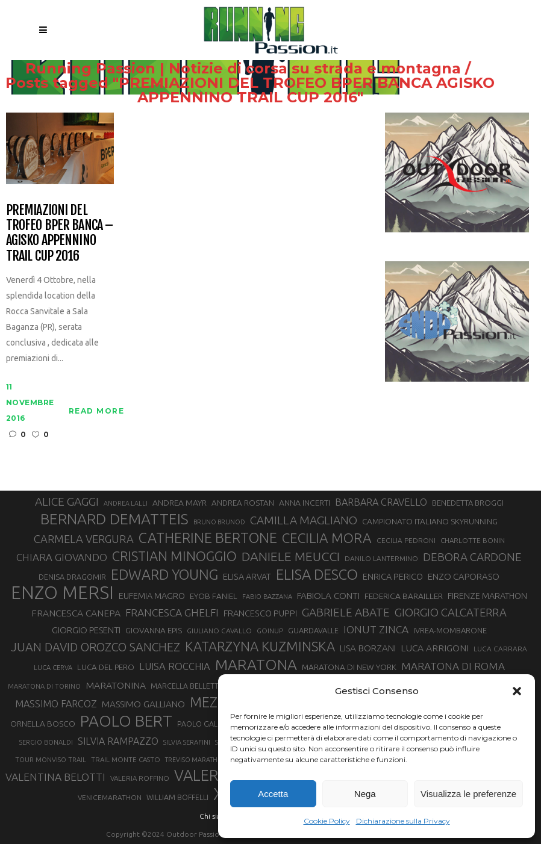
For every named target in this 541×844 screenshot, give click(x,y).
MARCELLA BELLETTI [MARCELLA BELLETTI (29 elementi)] (185, 685)
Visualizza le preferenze (468, 794)
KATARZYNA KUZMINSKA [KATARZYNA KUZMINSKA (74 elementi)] (260, 646)
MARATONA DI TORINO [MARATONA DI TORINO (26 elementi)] (44, 686)
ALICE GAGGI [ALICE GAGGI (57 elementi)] (67, 501)
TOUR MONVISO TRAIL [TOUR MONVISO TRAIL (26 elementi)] (50, 759)
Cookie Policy (327, 820)
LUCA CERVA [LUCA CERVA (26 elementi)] (53, 667)
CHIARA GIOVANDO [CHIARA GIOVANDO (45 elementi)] (61, 557)
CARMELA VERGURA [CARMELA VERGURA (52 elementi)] (84, 539)
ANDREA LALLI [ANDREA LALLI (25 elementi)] (126, 503)
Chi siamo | (217, 816)
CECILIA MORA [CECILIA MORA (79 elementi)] (327, 537)
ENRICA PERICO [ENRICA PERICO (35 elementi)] (393, 577)
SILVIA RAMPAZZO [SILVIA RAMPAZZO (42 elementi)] (118, 741)
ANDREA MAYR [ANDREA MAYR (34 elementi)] (179, 502)
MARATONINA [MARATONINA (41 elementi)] (116, 685)
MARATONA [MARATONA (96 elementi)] (256, 664)
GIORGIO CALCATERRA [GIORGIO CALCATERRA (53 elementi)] (451, 612)
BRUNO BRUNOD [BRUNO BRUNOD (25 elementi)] (219, 522)
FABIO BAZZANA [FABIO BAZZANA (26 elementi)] (267, 596)
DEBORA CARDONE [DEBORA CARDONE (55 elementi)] (472, 556)
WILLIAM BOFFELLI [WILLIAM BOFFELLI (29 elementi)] (177, 797)
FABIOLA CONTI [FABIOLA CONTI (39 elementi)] (328, 596)
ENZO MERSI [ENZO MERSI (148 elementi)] (62, 593)
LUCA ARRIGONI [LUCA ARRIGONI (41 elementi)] (435, 647)
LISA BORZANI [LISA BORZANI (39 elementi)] (368, 648)
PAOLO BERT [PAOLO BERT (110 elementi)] (126, 720)
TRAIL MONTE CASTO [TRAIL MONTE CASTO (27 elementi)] (125, 759)
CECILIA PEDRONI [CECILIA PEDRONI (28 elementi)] (406, 540)
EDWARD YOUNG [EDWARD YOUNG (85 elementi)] (164, 574)
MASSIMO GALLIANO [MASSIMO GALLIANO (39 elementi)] (143, 704)
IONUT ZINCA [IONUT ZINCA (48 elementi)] (375, 629)
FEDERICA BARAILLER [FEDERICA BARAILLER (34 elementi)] (403, 596)
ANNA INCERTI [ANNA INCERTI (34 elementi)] (304, 502)
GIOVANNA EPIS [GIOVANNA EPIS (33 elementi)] (153, 630)
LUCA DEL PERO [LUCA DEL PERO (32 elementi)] (105, 667)
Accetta (273, 794)
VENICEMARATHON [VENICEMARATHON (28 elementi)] (110, 797)
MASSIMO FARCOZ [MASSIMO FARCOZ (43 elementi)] (56, 703)
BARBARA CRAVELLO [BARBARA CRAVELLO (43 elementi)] (381, 502)
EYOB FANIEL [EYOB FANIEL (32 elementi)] (213, 596)
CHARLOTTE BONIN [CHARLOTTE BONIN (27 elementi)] (472, 540)
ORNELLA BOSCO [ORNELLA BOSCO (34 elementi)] (42, 723)
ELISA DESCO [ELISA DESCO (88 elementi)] (317, 575)
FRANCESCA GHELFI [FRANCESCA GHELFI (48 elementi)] (172, 612)
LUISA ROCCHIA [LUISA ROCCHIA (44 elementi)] (174, 666)
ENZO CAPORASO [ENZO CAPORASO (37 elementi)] (463, 576)
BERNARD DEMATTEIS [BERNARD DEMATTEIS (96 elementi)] (114, 519)
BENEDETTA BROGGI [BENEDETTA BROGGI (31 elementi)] (468, 502)
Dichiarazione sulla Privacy (403, 820)
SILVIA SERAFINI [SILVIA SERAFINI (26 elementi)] (186, 742)
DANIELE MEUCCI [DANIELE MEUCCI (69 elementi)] (291, 556)
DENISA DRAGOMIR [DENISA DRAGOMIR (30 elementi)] (72, 576)
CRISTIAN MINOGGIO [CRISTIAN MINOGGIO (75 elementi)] (174, 555)
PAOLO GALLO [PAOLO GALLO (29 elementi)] (202, 723)
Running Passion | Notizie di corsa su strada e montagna (265, 68)
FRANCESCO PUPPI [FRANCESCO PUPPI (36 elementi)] (260, 613)
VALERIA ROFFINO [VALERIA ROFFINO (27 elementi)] (139, 778)
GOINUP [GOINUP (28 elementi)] (270, 631)
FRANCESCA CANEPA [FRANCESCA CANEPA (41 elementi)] (75, 612)
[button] (517, 691)
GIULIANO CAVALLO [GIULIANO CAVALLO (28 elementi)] (219, 631)
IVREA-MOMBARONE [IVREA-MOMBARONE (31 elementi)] (450, 630)
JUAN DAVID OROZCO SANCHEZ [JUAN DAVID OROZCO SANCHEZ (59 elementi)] (95, 647)
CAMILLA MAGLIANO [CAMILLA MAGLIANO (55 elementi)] (303, 520)
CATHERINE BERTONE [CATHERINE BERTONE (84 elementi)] (208, 537)
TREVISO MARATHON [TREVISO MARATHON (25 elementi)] (196, 759)
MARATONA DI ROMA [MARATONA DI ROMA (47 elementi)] (453, 666)
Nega (365, 794)
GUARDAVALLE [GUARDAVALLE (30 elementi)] (313, 630)
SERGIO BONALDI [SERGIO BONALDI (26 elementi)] (46, 742)
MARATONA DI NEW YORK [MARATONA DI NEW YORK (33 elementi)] (349, 667)
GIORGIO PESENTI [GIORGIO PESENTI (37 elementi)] (86, 630)
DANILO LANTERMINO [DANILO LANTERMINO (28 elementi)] (381, 558)
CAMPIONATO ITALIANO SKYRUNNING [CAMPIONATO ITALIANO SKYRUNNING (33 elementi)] (430, 521)
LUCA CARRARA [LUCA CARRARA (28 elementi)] (500, 649)
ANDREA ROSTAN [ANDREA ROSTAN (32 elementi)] (242, 502)
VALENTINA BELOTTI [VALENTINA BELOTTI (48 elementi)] (55, 777)
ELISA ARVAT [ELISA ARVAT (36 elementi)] (247, 576)
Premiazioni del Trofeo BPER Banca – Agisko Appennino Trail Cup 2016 (59, 232)
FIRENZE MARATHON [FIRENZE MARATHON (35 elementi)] (487, 596)
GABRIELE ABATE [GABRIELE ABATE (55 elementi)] (346, 612)
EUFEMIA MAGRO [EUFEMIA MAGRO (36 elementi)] (152, 596)
